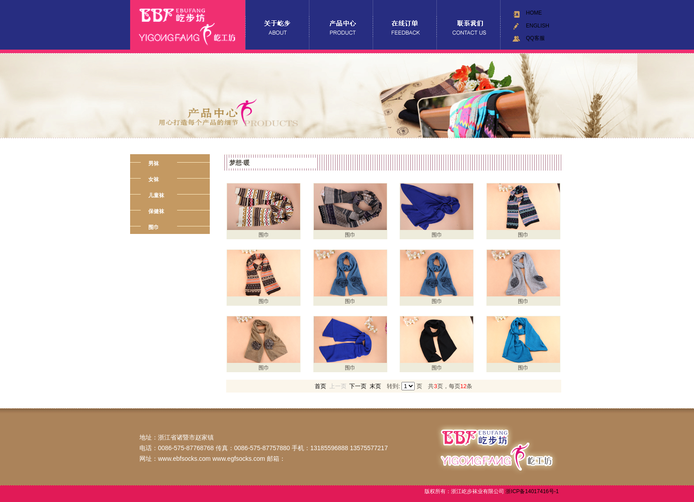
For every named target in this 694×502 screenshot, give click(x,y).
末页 (375, 386)
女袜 (153, 179)
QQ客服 (535, 38)
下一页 (357, 386)
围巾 (153, 227)
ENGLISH (537, 26)
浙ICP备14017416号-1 (531, 491)
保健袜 (156, 211)
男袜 (153, 163)
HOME (534, 13)
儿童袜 (156, 195)
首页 (320, 386)
